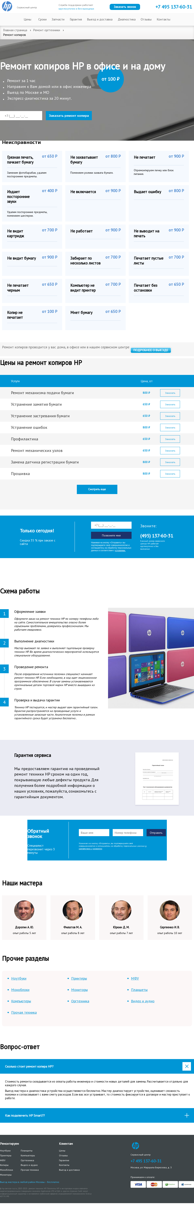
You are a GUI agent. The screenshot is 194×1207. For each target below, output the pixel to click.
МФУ (135, 978)
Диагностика (127, 19)
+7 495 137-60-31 (146, 1161)
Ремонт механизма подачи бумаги (42, 392)
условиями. (120, 551)
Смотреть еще (97, 489)
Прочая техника (24, 1012)
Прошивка (20, 473)
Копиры (4, 1164)
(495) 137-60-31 (156, 536)
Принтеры (79, 978)
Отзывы (146, 19)
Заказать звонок (125, 7)
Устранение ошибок (29, 427)
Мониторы (79, 989)
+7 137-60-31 (173, 7)
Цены (27, 19)
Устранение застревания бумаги (40, 415)
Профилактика (25, 439)
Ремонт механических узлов (37, 450)
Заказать (170, 392)
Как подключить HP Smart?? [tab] (98, 1115)
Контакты (163, 19)
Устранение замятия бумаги (36, 404)
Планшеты (139, 989)
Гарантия (76, 19)
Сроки (42, 19)
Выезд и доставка (100, 19)
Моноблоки (20, 989)
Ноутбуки (18, 978)
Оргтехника (80, 1001)
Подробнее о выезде (150, 350)
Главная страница (15, 30)
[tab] (97, 1066)
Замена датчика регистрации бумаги (45, 462)
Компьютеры (21, 1001)
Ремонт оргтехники (46, 30)
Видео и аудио (142, 1001)
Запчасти (58, 19)
